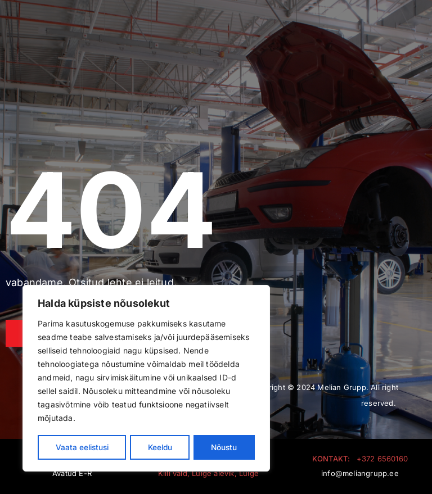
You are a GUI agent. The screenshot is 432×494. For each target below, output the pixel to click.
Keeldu (161, 447)
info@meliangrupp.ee (360, 473)
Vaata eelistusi (82, 447)
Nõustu (225, 447)
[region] (146, 379)
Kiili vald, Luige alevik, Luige (208, 473)
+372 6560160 (382, 458)
